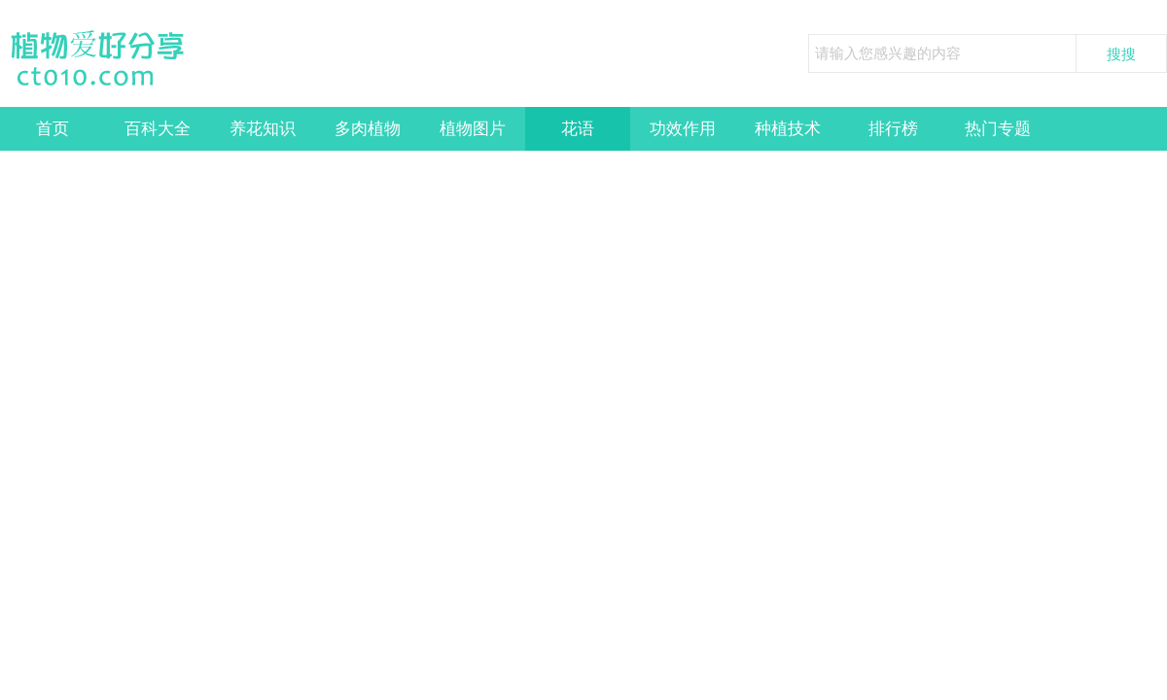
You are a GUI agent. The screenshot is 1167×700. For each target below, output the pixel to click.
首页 (52, 129)
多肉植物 (368, 129)
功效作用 (683, 129)
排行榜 (893, 129)
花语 (577, 129)
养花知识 (263, 129)
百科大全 (157, 129)
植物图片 (473, 129)
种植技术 (788, 129)
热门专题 (998, 129)
